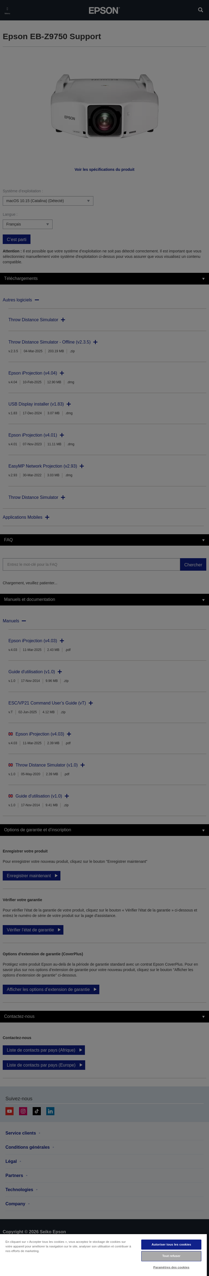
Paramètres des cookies (171, 1267)
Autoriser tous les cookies (171, 1244)
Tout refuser (171, 1256)
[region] (103, 1255)
